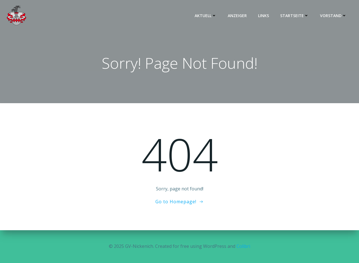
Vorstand (333, 15)
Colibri (243, 246)
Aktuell (206, 15)
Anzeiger (237, 15)
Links (263, 15)
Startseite (294, 15)
